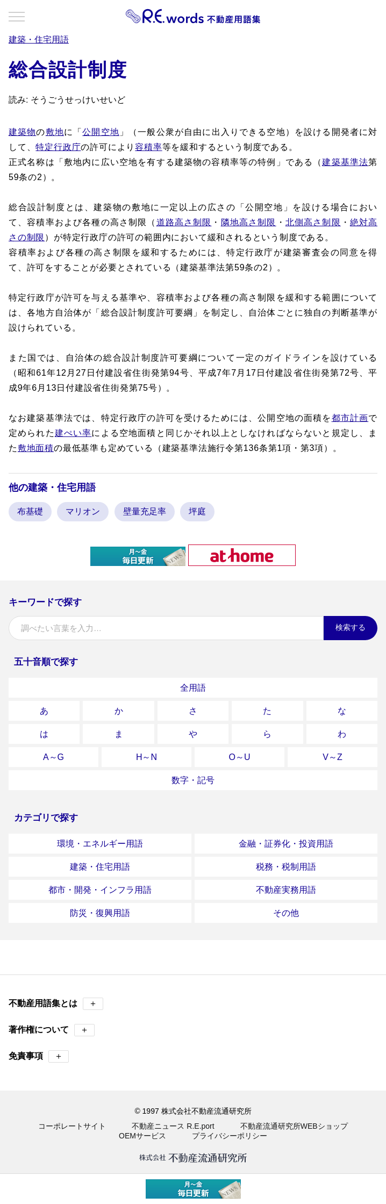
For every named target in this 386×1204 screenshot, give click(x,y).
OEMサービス (142, 1135)
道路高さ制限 (184, 222)
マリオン (83, 511)
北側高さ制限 (313, 222)
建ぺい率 (73, 433)
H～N (146, 757)
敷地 (55, 132)
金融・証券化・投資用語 (286, 843)
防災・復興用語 (100, 913)
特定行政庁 (58, 147)
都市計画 (350, 417)
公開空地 (100, 132)
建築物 (22, 132)
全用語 (193, 687)
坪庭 (197, 511)
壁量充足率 (144, 511)
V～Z (332, 757)
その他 (286, 913)
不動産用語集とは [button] (56, 1004)
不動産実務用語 (286, 889)
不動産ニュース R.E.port (173, 1126)
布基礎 (30, 511)
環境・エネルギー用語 (100, 843)
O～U (240, 757)
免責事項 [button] (39, 1056)
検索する (350, 627)
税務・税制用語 (286, 866)
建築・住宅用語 (100, 866)
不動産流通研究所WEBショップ (294, 1126)
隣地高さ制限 (248, 222)
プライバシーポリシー (229, 1135)
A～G (53, 757)
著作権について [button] (52, 1030)
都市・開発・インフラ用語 (100, 889)
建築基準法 (345, 162)
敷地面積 (36, 448)
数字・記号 (193, 780)
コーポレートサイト (72, 1126)
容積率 (148, 147)
